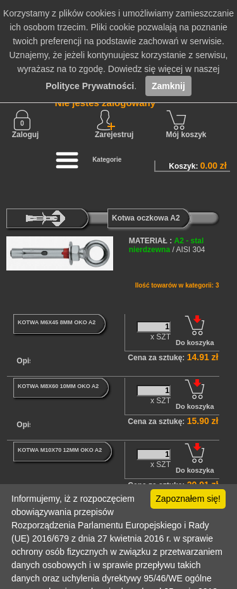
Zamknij (168, 86)
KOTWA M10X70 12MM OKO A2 (60, 450)
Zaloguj (25, 124)
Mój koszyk (186, 124)
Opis (24, 360)
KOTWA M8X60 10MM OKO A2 (58, 386)
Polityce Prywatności (90, 86)
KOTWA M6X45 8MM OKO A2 (56, 322)
